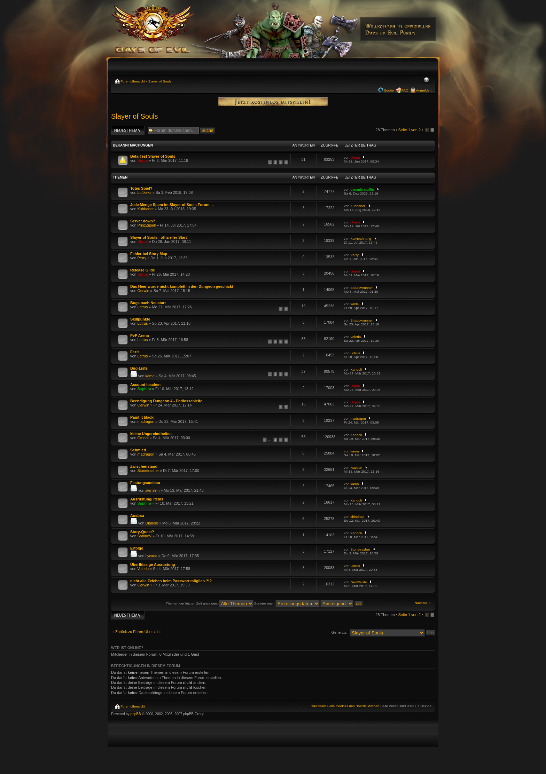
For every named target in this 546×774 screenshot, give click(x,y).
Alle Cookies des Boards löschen (354, 706)
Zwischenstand (143, 466)
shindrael (357, 517)
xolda (354, 304)
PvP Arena (139, 335)
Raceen (356, 467)
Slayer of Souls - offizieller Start (158, 237)
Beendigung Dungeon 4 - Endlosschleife (166, 401)
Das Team (318, 706)
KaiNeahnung (360, 238)
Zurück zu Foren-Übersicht (138, 632)
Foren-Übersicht (132, 81)
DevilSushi (358, 582)
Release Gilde (142, 270)
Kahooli (356, 369)
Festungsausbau (145, 483)
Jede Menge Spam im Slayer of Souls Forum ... (171, 205)
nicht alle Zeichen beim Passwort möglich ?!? (171, 581)
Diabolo (151, 523)
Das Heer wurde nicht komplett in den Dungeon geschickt (181, 286)
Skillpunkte (140, 319)
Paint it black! (142, 417)
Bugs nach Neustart (148, 303)
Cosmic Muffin (362, 189)
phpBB (136, 714)
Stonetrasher (148, 470)
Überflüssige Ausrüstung (152, 564)
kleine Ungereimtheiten (151, 434)
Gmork (142, 438)
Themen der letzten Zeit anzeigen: (210, 603)
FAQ (404, 90)
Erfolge (136, 548)
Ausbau (137, 515)
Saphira (144, 389)
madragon (145, 421)
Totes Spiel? (141, 188)
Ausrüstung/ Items (146, 499)
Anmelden (423, 90)
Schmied (138, 450)
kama (149, 376)
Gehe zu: (339, 632)
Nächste (421, 603)
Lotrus (142, 307)
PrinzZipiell (146, 225)
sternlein (152, 490)
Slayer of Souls (159, 81)
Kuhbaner (145, 209)
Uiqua (142, 160)
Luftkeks (144, 192)
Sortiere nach (287, 603)
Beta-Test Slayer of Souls (152, 156)
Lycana (151, 556)
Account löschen (145, 384)
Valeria (355, 337)
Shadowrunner (361, 288)
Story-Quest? (142, 532)
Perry (141, 258)
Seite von (409, 130)
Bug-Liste (139, 368)
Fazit (134, 352)
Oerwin (143, 291)
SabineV (144, 536)
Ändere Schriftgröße (426, 80)
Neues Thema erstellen (128, 130)
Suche (389, 90)
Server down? (142, 221)
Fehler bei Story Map (148, 254)
